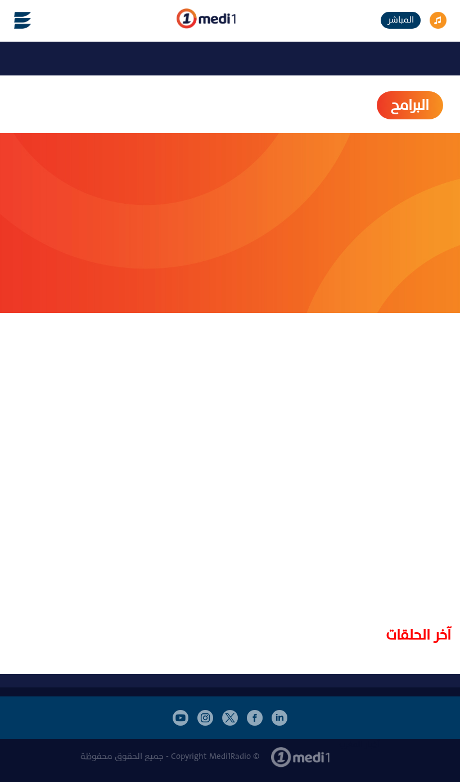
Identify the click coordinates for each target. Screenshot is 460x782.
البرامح (410, 105)
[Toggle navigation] (15, 20)
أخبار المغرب (359, 744)
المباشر (400, 20)
